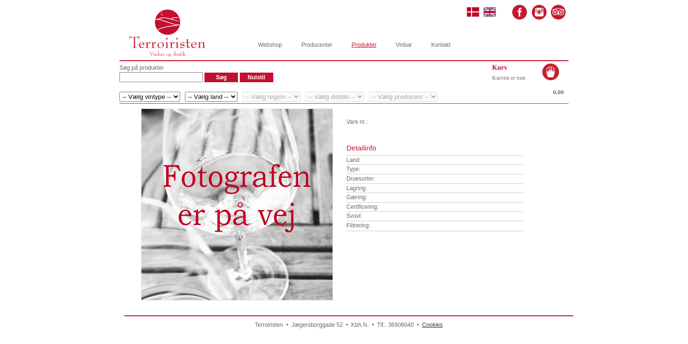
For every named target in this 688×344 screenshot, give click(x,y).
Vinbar (404, 45)
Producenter (316, 45)
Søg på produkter (141, 67)
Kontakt (441, 45)
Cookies (432, 325)
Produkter (364, 45)
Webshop (270, 45)
